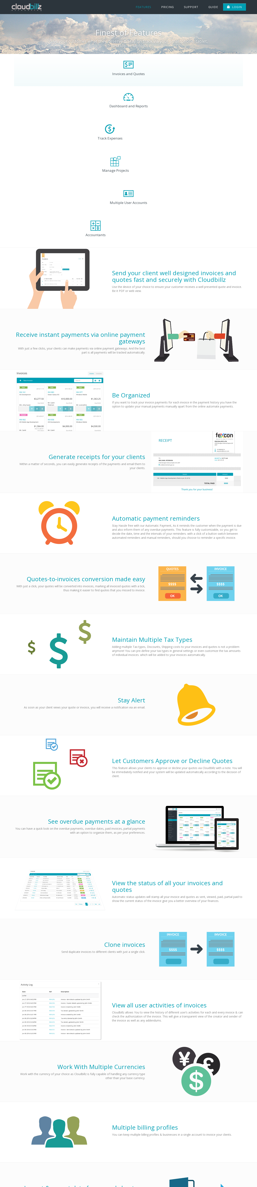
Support (191, 7)
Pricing (167, 7)
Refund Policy (234, 1177)
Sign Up (185, 1177)
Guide (213, 7)
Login (234, 7)
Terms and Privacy (208, 1177)
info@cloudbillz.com (229, 1157)
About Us (121, 1177)
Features (143, 7)
